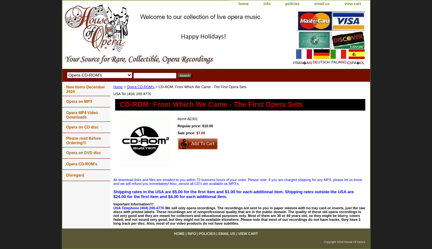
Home (118, 87)
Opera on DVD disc (83, 153)
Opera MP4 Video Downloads (82, 115)
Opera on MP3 (79, 101)
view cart (352, 4)
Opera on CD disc (82, 127)
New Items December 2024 (85, 89)
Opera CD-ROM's (140, 87)
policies (292, 4)
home (243, 4)
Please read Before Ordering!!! (83, 140)
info (266, 4)
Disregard (75, 175)
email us (322, 4)
